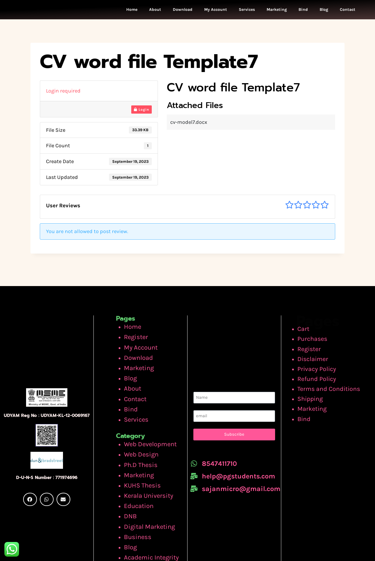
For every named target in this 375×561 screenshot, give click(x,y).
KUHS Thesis (139, 460)
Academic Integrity (146, 519)
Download (182, 10)
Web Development (145, 427)
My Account (215, 10)
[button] (30, 493)
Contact (347, 10)
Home (131, 10)
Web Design (138, 435)
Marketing (277, 10)
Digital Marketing (145, 494)
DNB (129, 486)
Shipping (313, 389)
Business (135, 503)
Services (247, 10)
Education (136, 477)
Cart (307, 330)
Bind (303, 10)
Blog (324, 10)
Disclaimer (315, 355)
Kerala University (144, 469)
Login (141, 112)
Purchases (314, 338)
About (155, 10)
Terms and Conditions (328, 380)
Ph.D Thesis (137, 443)
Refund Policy (318, 372)
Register (134, 336)
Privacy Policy (318, 364)
